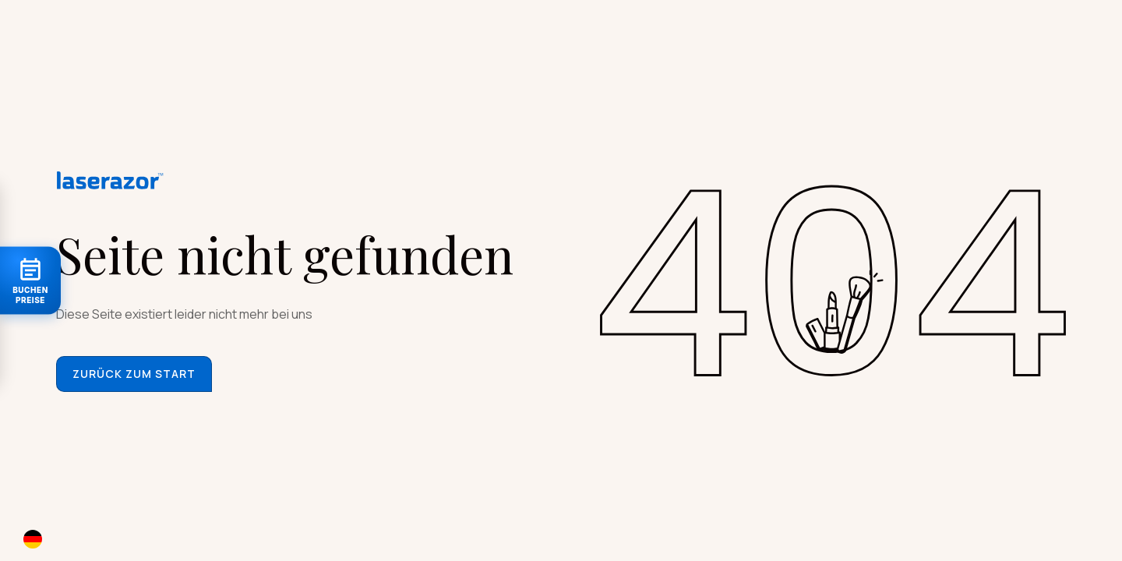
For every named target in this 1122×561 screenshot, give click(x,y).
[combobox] (48, 538)
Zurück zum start (134, 373)
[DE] (48, 538)
